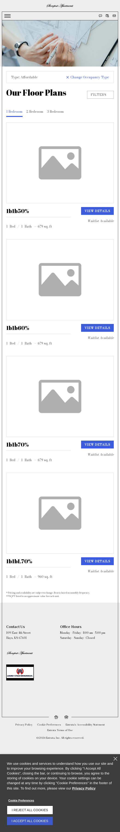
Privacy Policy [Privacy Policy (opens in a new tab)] (23, 724)
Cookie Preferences (21, 800)
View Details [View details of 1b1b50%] (97, 211)
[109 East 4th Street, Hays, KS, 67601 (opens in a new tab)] (18, 635)
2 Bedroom (34, 111)
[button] (100, 16)
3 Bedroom (55, 111)
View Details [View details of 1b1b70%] (97, 444)
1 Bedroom (14, 111)
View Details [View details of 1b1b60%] (97, 328)
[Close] (115, 759)
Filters (100, 94)
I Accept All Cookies (30, 821)
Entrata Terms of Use (60, 730)
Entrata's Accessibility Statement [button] (85, 724)
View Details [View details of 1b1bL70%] (97, 561)
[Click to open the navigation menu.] (7, 16)
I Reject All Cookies (30, 810)
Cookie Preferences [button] (49, 724)
